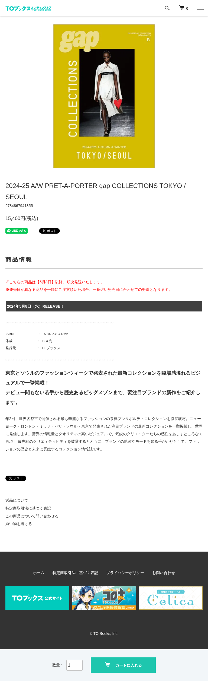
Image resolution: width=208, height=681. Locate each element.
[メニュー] (200, 8)
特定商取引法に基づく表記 (28, 508)
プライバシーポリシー (125, 573)
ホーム (38, 573)
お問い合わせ (163, 573)
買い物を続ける (18, 523)
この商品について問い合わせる (31, 516)
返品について (16, 500)
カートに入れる (123, 664)
